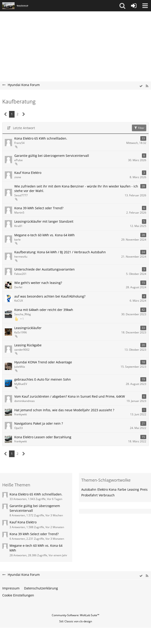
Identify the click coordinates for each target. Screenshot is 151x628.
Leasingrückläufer (28, 328)
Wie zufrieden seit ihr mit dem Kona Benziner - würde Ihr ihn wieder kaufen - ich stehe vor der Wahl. (76, 188)
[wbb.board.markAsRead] (141, 86)
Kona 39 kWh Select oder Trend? (38, 208)
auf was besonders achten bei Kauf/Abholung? (49, 296)
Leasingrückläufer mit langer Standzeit (43, 221)
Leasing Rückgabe (28, 345)
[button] (122, 5)
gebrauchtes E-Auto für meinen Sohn (42, 379)
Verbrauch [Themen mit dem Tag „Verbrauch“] (107, 495)
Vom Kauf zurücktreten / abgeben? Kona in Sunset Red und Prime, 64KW (69, 396)
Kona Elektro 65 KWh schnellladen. (40, 138)
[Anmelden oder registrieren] (133, 5)
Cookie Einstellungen (18, 595)
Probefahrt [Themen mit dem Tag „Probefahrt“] (89, 495)
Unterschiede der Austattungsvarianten (44, 269)
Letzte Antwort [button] (24, 128)
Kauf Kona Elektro (27, 172)
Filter (139, 128)
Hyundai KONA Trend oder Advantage (43, 362)
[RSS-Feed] (147, 86)
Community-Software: (75, 615)
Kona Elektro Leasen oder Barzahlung (42, 437)
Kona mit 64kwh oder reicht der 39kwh (43, 310)
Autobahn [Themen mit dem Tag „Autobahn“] (88, 489)
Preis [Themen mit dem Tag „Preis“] (144, 489)
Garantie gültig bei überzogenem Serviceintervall (51, 155)
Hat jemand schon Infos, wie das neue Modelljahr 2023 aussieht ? (64, 410)
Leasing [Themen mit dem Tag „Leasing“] (133, 489)
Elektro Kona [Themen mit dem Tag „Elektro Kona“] (106, 489)
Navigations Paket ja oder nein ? (38, 423)
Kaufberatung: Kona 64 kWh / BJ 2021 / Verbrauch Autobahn (60, 252)
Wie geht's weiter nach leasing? (38, 283)
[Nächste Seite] (23, 114)
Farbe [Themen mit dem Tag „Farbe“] (122, 489)
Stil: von (75, 621)
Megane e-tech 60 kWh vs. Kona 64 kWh (44, 235)
